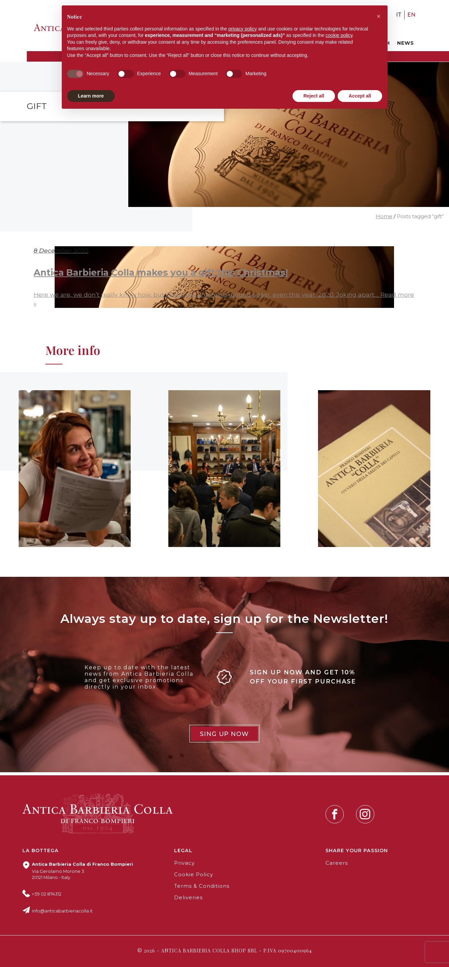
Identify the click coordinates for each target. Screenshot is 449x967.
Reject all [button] (313, 96)
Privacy (184, 863)
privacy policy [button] (242, 28)
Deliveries (188, 898)
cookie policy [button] (338, 35)
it (398, 15)
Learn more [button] (91, 96)
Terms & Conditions (201, 886)
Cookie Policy (193, 874)
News (405, 43)
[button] (378, 16)
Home (384, 216)
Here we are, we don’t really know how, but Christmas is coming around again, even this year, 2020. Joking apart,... (207, 294)
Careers (336, 863)
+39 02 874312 (46, 894)
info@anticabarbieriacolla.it (62, 910)
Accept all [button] (360, 96)
